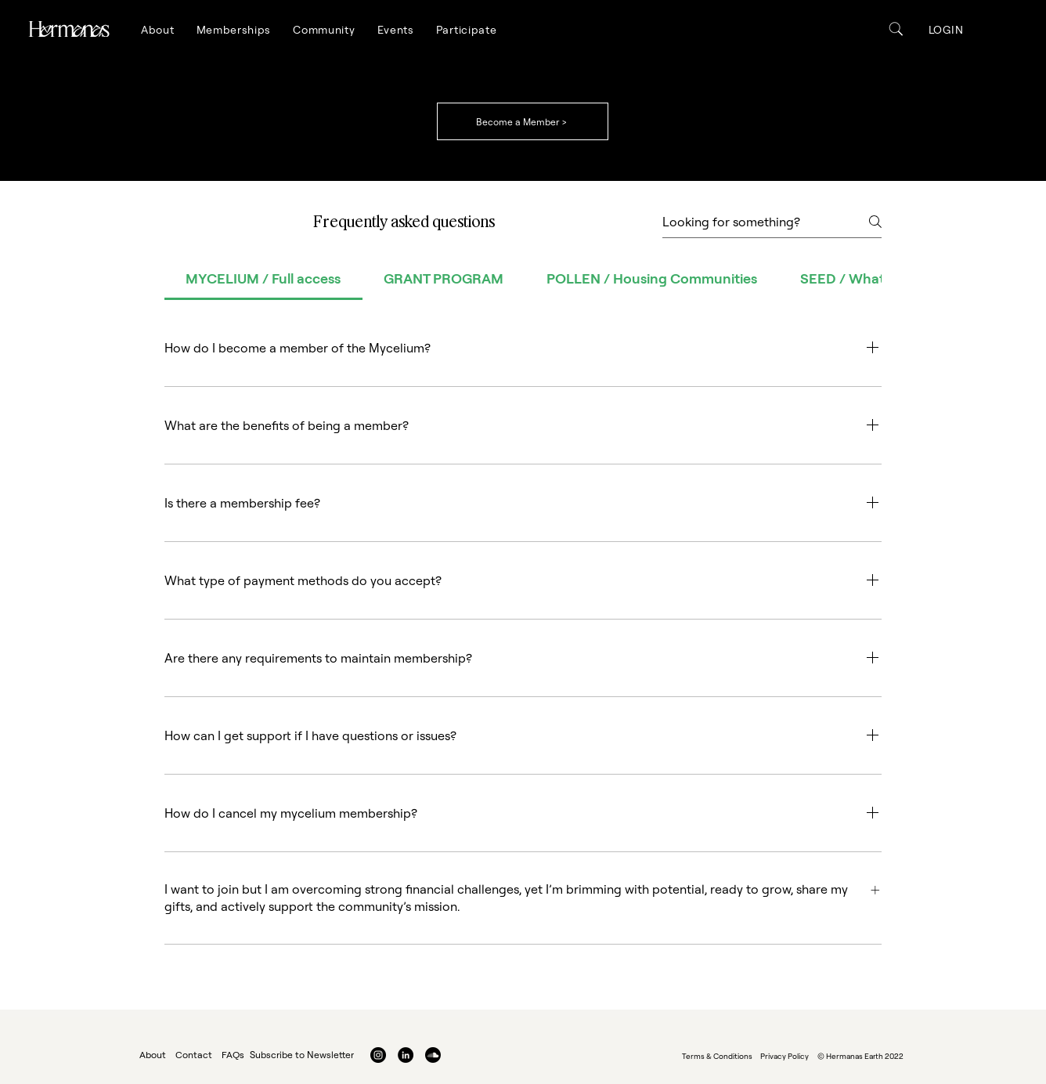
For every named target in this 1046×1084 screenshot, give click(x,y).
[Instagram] (378, 1055)
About (152, 1055)
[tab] (263, 278)
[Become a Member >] (522, 121)
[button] (158, 30)
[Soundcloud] (433, 1055)
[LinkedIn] (405, 1055)
